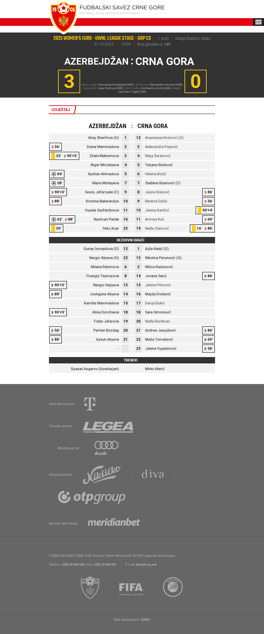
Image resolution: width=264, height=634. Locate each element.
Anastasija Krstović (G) (164, 137)
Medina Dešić (156, 201)
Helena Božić (155, 174)
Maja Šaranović (158, 156)
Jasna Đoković (157, 192)
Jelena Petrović (158, 285)
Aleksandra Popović (161, 146)
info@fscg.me (146, 564)
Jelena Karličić (157, 210)
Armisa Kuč (154, 219)
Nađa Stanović (157, 228)
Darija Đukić (155, 303)
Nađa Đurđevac (157, 321)
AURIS (145, 619)
